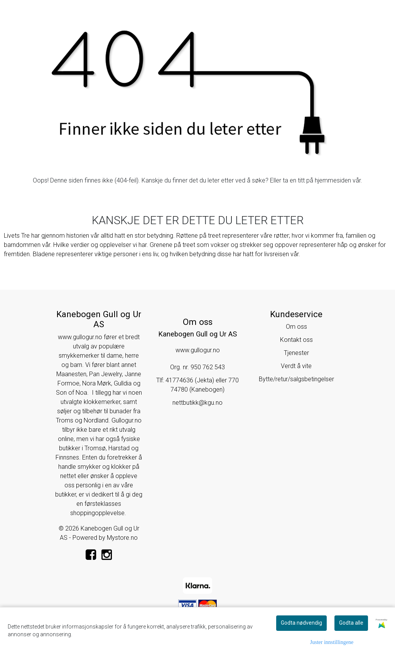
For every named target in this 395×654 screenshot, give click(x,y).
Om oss (296, 326)
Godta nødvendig (301, 623)
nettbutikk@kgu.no (197, 402)
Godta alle (351, 623)
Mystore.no (122, 537)
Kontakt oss (296, 339)
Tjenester (296, 353)
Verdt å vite (296, 366)
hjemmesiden (333, 180)
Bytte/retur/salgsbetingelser (296, 379)
